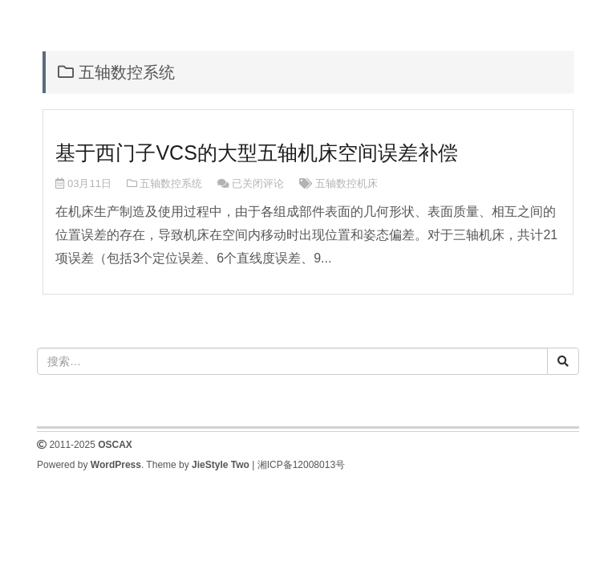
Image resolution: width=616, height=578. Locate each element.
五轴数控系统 (171, 183)
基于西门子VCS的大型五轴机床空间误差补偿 (256, 152)
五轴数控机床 (346, 183)
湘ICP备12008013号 (301, 464)
